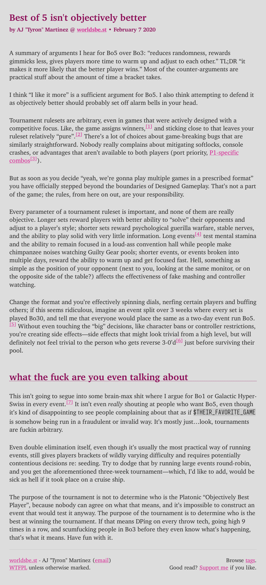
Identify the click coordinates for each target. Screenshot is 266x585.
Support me (214, 566)
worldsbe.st (92, 28)
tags (250, 559)
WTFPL (18, 566)
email (102, 559)
